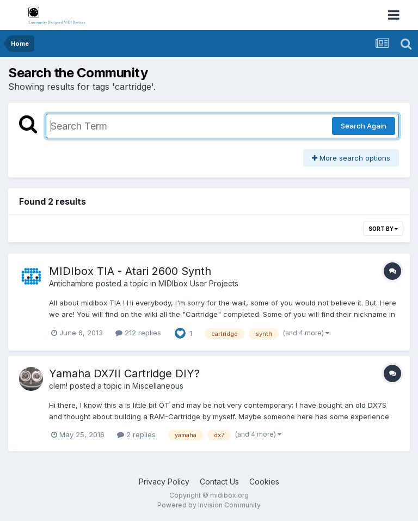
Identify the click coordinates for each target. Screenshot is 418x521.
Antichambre (71, 283)
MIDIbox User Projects (198, 283)
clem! (58, 385)
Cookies (264, 481)
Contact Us (219, 481)
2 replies (136, 434)
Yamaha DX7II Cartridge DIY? (124, 373)
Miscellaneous (157, 385)
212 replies (138, 332)
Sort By (383, 228)
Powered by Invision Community (209, 505)
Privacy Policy (164, 481)
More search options (351, 158)
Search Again (363, 125)
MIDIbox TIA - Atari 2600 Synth (130, 271)
